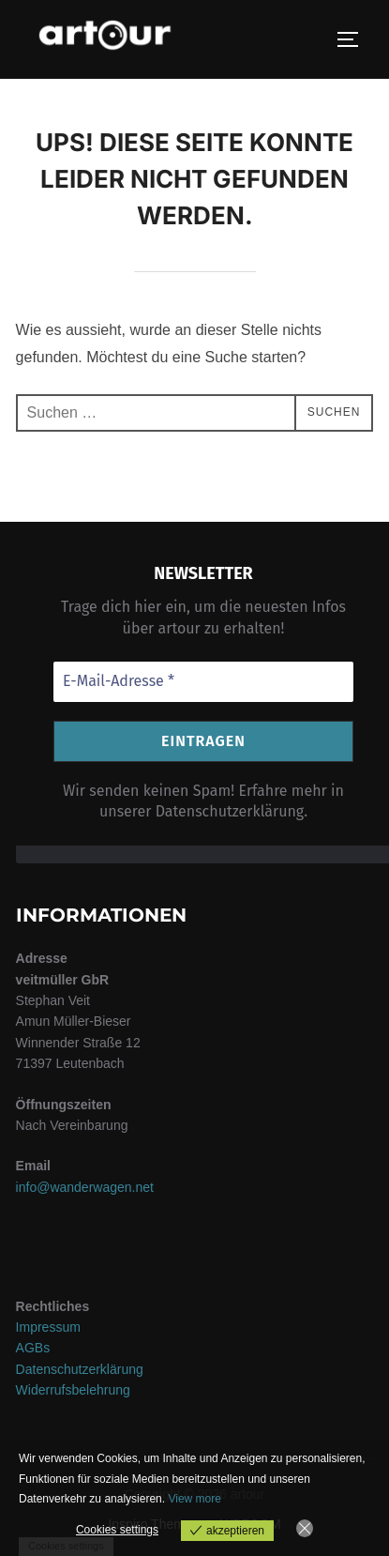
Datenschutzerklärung (79, 1369)
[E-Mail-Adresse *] (203, 681)
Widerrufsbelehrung (73, 1389)
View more (194, 1498)
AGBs (33, 1347)
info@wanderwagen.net (85, 1187)
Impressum (48, 1327)
